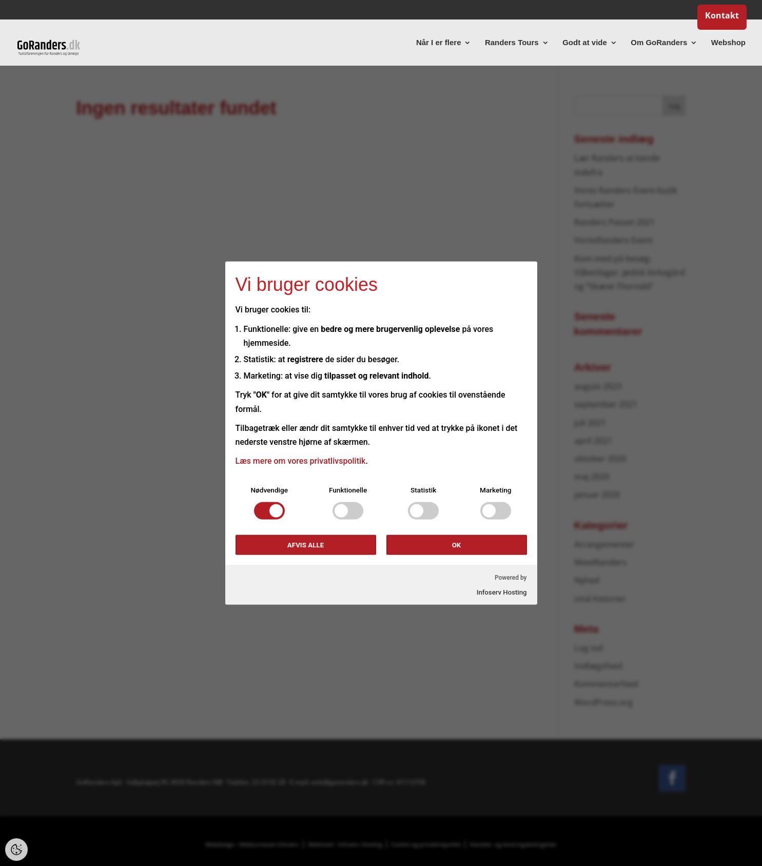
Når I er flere (438, 43)
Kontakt (722, 16)
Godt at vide (584, 43)
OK (456, 545)
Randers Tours (512, 43)
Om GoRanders (659, 43)
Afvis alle (305, 545)
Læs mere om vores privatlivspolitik (301, 461)
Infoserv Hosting (502, 592)
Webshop (728, 43)
